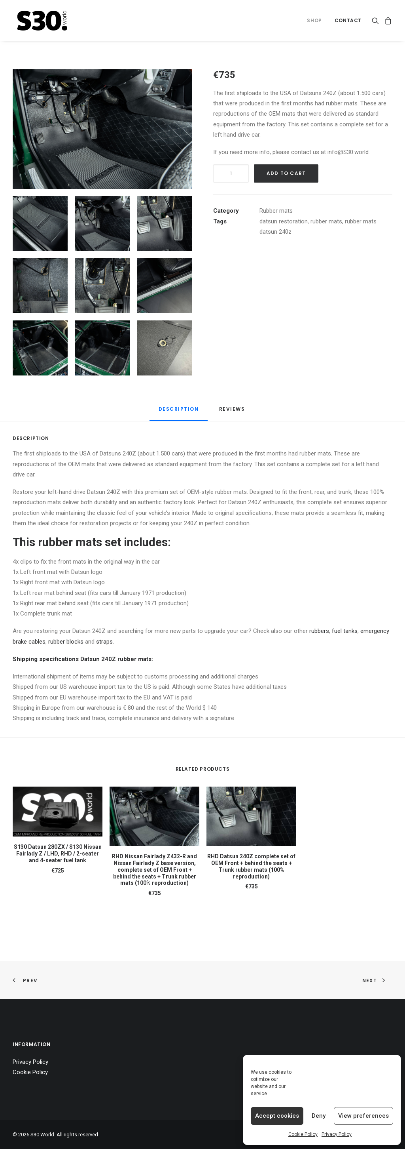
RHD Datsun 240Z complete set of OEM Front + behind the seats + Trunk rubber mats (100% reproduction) (251, 866)
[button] (377, 20)
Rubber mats (276, 210)
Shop (314, 20)
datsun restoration (283, 221)
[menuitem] (314, 20)
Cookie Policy (303, 1134)
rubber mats (326, 221)
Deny (319, 1115)
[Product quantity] (231, 173)
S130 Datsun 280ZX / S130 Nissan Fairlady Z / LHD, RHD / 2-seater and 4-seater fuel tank (58, 853)
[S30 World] (42, 20)
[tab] (233, 412)
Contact (348, 20)
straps (104, 641)
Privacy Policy (337, 1134)
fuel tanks (345, 631)
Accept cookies (277, 1115)
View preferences (363, 1115)
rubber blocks (65, 641)
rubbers (319, 631)
